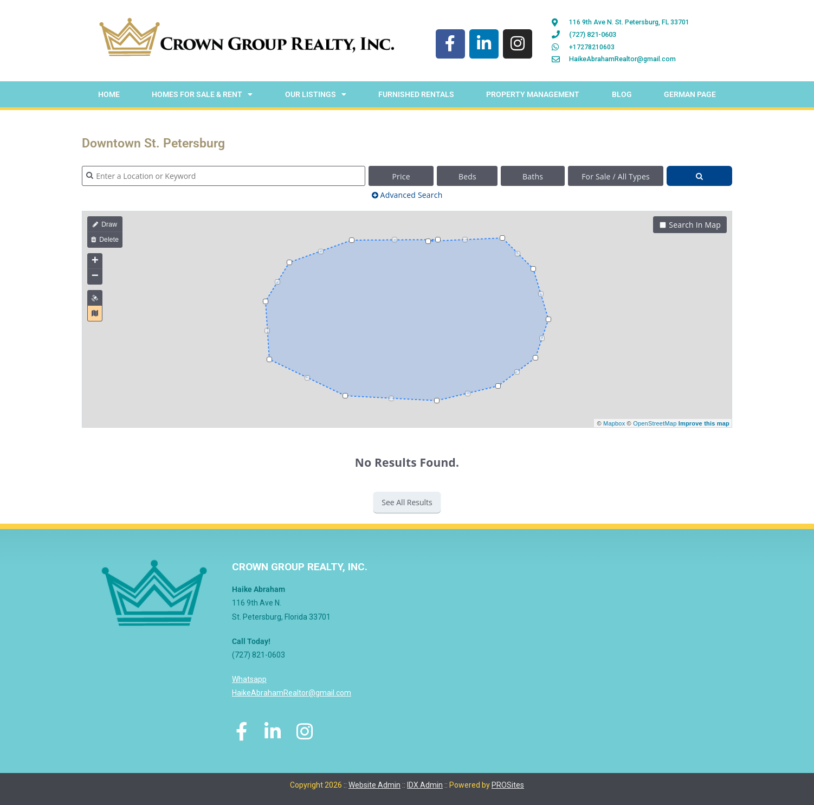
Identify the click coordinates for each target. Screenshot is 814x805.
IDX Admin (425, 781)
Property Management (532, 96)
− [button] (95, 278)
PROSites (508, 781)
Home (109, 96)
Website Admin (374, 781)
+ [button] (95, 263)
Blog (622, 96)
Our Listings (315, 96)
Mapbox (614, 425)
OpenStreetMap (654, 425)
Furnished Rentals (416, 96)
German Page (690, 96)
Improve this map (704, 425)
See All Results (407, 504)
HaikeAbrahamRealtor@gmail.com (291, 695)
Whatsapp (249, 681)
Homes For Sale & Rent (202, 96)
